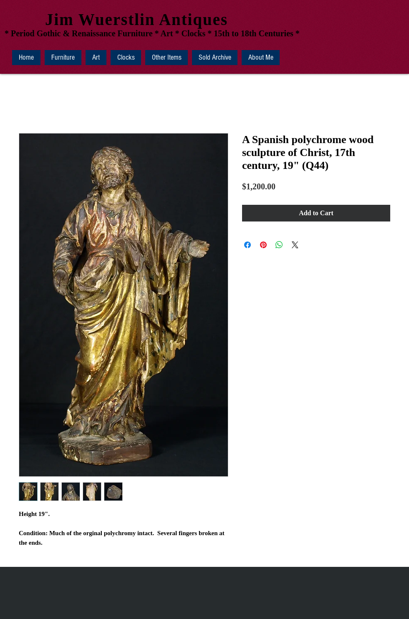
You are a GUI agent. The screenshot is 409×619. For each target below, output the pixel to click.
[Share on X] (295, 245)
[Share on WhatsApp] (279, 245)
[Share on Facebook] (247, 245)
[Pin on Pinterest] (263, 245)
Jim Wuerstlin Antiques (136, 19)
